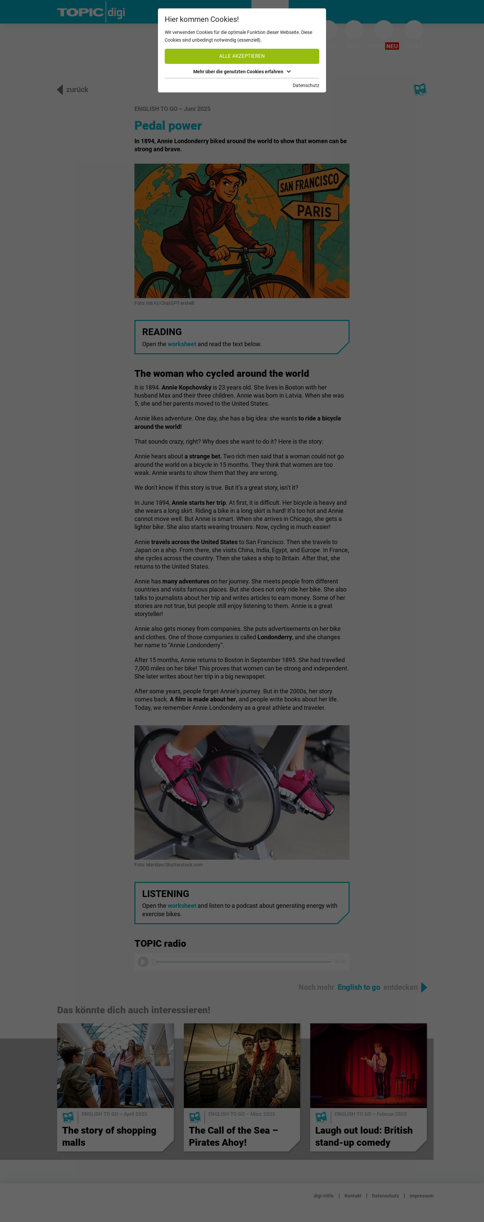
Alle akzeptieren (242, 56)
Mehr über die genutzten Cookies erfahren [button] (242, 71)
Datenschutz (306, 85)
